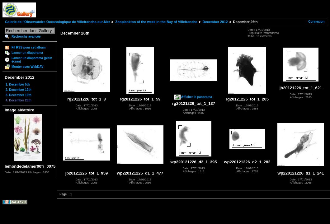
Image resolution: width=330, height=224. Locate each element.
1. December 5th (18, 84)
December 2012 (215, 22)
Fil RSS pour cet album (28, 47)
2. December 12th (18, 89)
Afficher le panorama (196, 97)
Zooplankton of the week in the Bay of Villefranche (156, 22)
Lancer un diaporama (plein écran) (32, 59)
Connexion (316, 21)
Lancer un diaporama (27, 52)
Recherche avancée (26, 36)
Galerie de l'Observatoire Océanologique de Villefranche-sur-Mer (57, 22)
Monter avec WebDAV (27, 66)
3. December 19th (18, 95)
